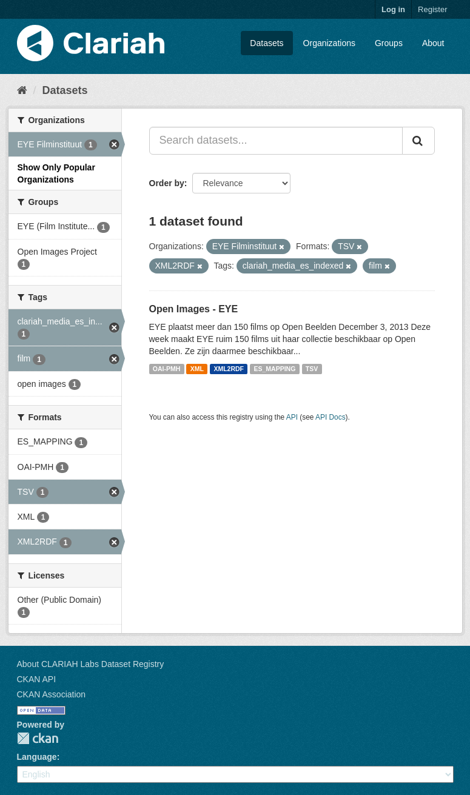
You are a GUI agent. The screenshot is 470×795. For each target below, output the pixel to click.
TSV (312, 368)
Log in (393, 9)
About (433, 43)
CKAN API (36, 679)
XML (197, 368)
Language (37, 757)
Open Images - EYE (193, 309)
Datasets (266, 43)
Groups (389, 43)
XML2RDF (228, 368)
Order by (166, 183)
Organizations (329, 43)
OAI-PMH (167, 368)
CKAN (37, 738)
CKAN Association (51, 694)
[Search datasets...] (276, 141)
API (292, 417)
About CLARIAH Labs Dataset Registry (90, 664)
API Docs (330, 417)
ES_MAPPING (275, 368)
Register (432, 9)
